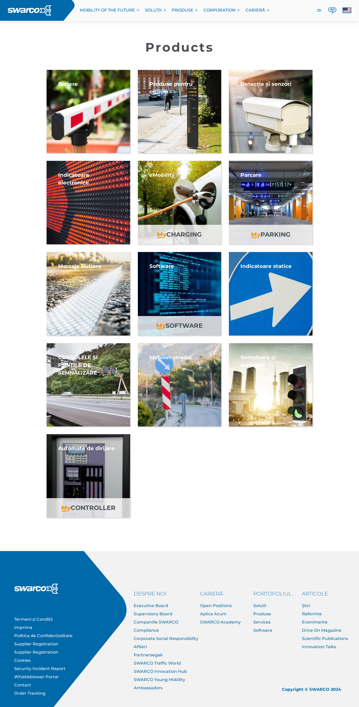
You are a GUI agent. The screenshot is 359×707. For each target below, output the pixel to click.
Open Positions (216, 605)
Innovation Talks (319, 646)
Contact (22, 685)
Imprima (23, 627)
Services (262, 622)
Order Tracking (30, 693)
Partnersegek (148, 655)
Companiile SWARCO (156, 622)
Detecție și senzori (265, 84)
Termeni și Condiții (33, 619)
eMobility (162, 175)
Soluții (156, 10)
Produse (185, 10)
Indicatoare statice (266, 266)
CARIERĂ (258, 10)
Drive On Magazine (322, 630)
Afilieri (140, 646)
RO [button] (332, 9)
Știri (306, 605)
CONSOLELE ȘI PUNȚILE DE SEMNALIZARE (78, 365)
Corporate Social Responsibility (166, 638)
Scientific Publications (325, 638)
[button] (347, 10)
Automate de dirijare (86, 448)
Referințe (312, 613)
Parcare (251, 175)
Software (161, 266)
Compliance (146, 630)
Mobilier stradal (170, 357)
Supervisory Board (153, 613)
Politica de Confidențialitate (43, 635)
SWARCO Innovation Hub (160, 671)
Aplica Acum (213, 613)
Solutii (259, 605)
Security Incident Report (40, 668)
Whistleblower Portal (36, 676)
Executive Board (151, 605)
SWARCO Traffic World (157, 663)
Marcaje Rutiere (79, 266)
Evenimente (315, 622)
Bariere (68, 84)
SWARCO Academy (220, 622)
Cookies (22, 660)
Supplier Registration (36, 643)
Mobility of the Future (110, 10)
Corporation (221, 10)
